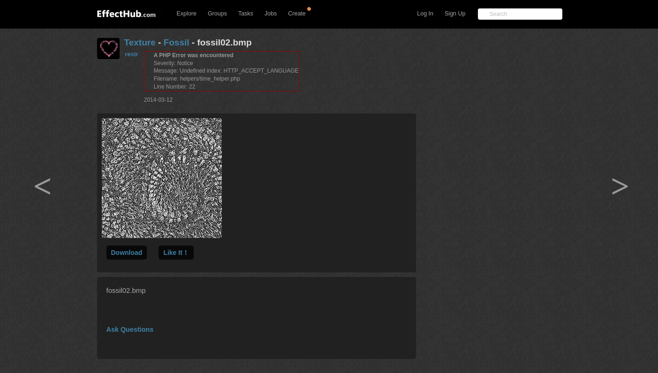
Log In (425, 13)
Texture (140, 42)
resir (131, 54)
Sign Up (455, 13)
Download (127, 252)
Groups (217, 13)
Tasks (245, 13)
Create (297, 13)
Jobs (271, 13)
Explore (187, 13)
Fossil (176, 42)
